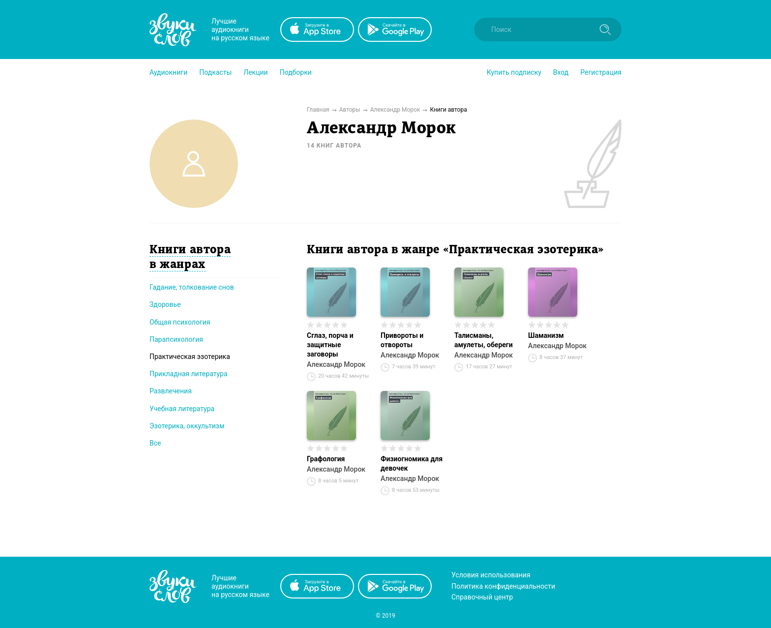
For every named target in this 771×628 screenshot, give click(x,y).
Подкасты (215, 72)
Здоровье (165, 304)
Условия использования (491, 575)
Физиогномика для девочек (412, 463)
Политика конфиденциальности (503, 586)
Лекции (255, 72)
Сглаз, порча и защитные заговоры (330, 344)
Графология (326, 459)
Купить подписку (514, 72)
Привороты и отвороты (402, 340)
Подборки (296, 72)
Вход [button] (560, 72)
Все (155, 443)
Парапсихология (176, 339)
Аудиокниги (168, 72)
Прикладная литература (188, 374)
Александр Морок (336, 364)
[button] (168, 72)
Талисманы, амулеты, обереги (483, 340)
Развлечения (170, 391)
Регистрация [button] (601, 72)
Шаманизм (546, 335)
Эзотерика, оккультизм (186, 426)
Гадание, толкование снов (191, 287)
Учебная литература (181, 409)
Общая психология (179, 322)
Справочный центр (482, 597)
